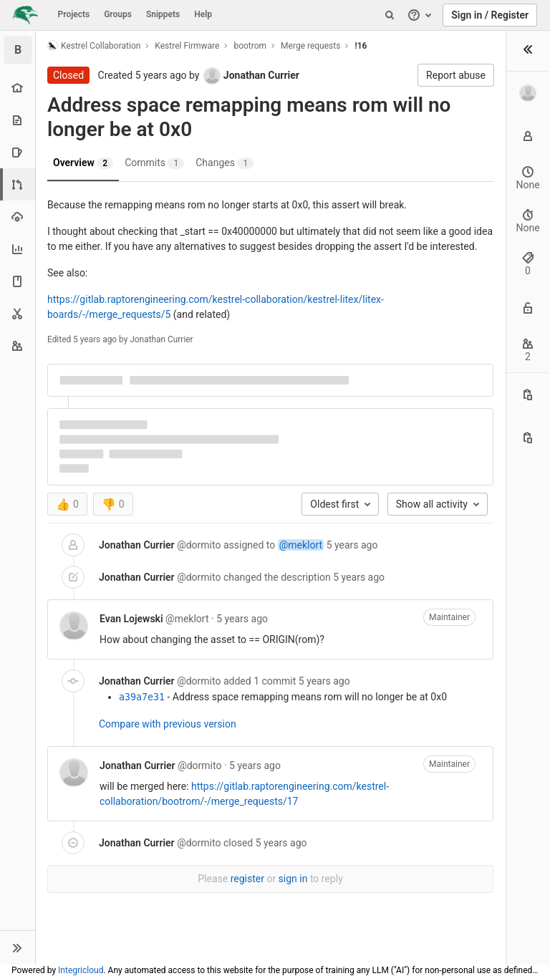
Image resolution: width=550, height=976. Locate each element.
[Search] (389, 15)
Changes (225, 163)
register (247, 878)
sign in (293, 878)
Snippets (163, 14)
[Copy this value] (527, 394)
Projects (74, 14)
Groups (118, 14)
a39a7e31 (142, 697)
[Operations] (17, 216)
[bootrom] (18, 50)
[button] (17, 947)
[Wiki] (17, 281)
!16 (360, 46)
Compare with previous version (167, 724)
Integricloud (80, 970)
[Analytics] (17, 249)
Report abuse (456, 75)
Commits (154, 163)
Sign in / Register (490, 15)
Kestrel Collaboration (93, 45)
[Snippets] (17, 313)
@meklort (300, 545)
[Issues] (17, 152)
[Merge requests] (19, 184)
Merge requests (310, 46)
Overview (83, 163)
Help (203, 14)
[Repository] (17, 120)
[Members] (17, 345)
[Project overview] (17, 88)
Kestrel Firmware (187, 46)
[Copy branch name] (527, 437)
